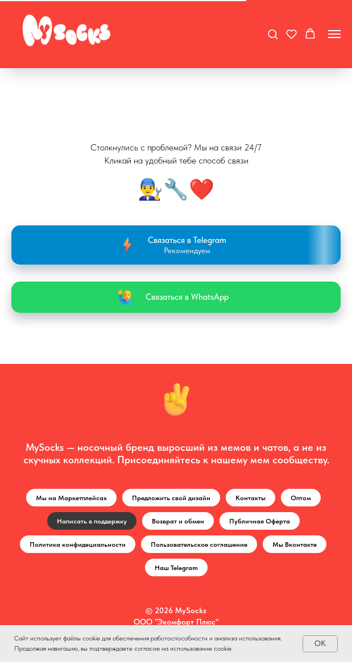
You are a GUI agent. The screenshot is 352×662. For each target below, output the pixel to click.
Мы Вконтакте (294, 544)
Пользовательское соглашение (199, 544)
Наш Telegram (176, 568)
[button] (272, 33)
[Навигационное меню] (334, 34)
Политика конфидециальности (78, 544)
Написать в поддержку (92, 521)
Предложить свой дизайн (171, 498)
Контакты (250, 498)
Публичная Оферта (259, 521)
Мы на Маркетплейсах (71, 498)
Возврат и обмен (178, 521)
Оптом (301, 498)
